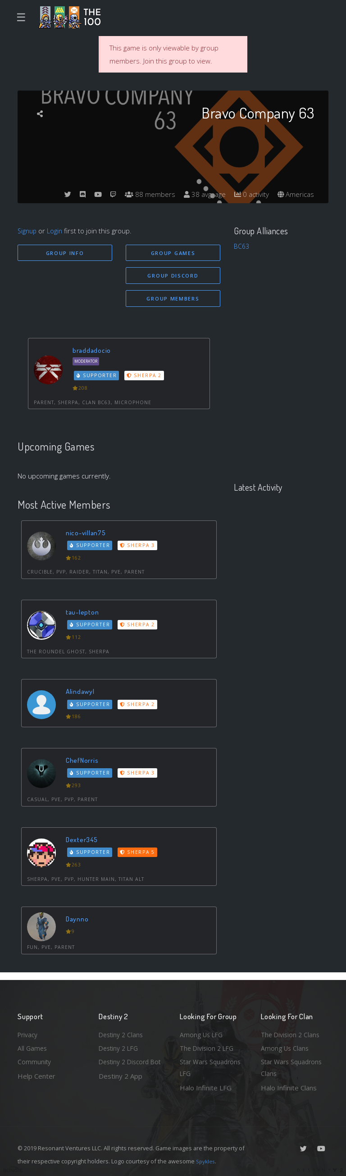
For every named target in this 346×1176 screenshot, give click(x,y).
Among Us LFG (203, 1030)
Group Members (172, 300)
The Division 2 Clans (292, 1030)
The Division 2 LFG (208, 1045)
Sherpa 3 (139, 548)
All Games (33, 1045)
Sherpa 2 (146, 378)
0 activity (249, 194)
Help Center (36, 1074)
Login (56, 230)
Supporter (98, 378)
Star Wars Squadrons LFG (212, 1067)
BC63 (242, 246)
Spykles (206, 1161)
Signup (28, 230)
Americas (295, 194)
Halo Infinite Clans (289, 1087)
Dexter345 (83, 842)
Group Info (65, 253)
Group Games (173, 253)
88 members (143, 194)
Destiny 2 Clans (122, 1030)
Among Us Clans (286, 1045)
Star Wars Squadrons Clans (293, 1067)
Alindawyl (82, 693)
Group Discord (172, 276)
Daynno (79, 921)
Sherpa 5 (139, 855)
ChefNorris (83, 762)
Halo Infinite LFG (206, 1087)
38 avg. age (200, 194)
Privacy (29, 1030)
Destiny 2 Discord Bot (126, 1067)
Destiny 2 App (120, 1087)
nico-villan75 (88, 535)
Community (35, 1060)
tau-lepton (84, 614)
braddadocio (93, 352)
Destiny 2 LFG (120, 1045)
